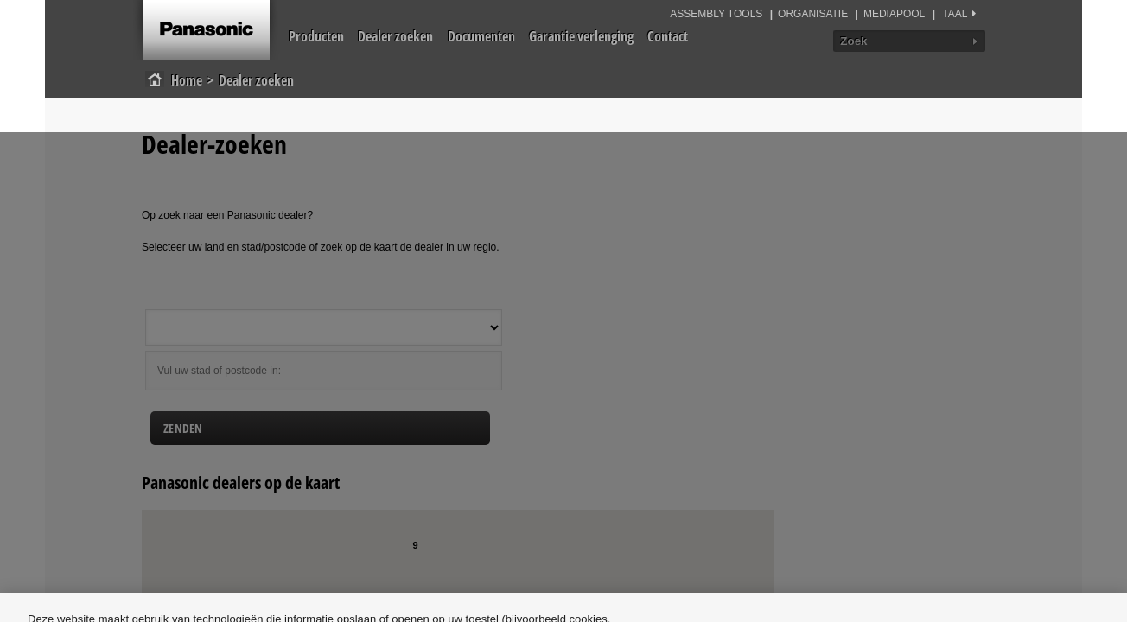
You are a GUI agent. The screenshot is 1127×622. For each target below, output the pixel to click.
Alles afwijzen (850, 542)
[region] (563, 541)
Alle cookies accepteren (993, 542)
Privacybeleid (466, 570)
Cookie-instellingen (718, 542)
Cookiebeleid (350, 570)
